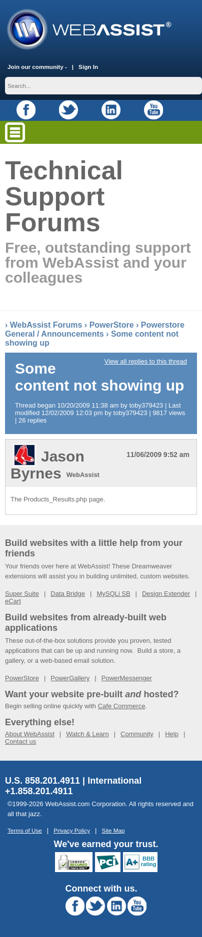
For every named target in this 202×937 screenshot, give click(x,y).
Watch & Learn (87, 734)
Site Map (113, 830)
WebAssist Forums (46, 325)
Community (137, 734)
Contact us (20, 741)
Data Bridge (67, 593)
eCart (13, 601)
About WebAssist (29, 734)
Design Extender (166, 593)
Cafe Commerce (122, 706)
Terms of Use (25, 830)
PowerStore (112, 325)
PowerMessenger (127, 678)
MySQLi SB (113, 593)
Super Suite (22, 593)
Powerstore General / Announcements (94, 329)
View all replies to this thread (145, 361)
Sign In (88, 66)
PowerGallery (70, 678)
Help (171, 734)
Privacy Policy (72, 830)
